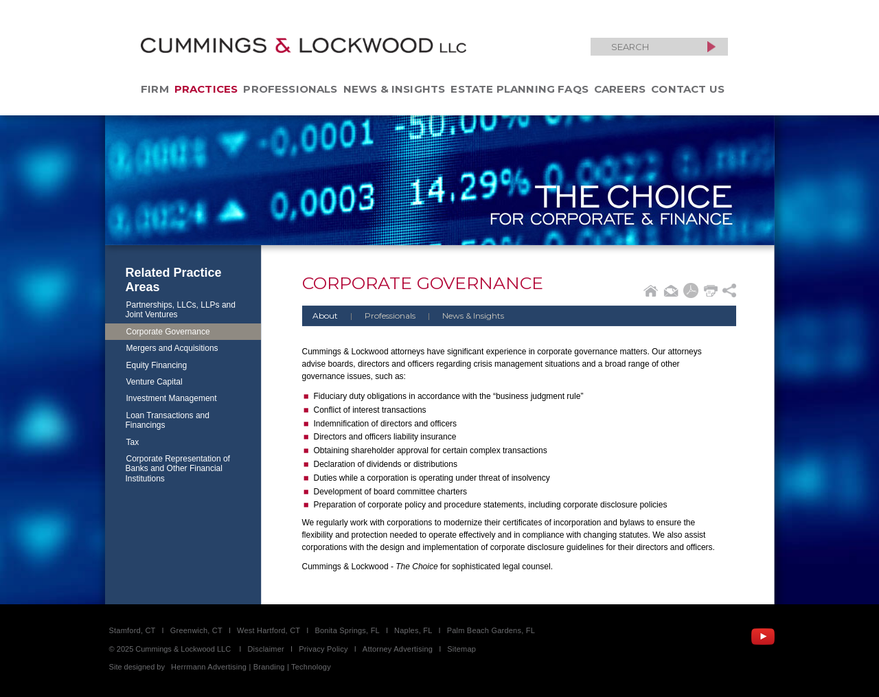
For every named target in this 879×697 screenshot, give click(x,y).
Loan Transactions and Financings (167, 420)
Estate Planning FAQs (519, 88)
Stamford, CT (132, 630)
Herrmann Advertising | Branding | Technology (251, 667)
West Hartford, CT (268, 630)
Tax (132, 442)
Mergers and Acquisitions (172, 348)
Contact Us (687, 88)
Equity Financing (156, 365)
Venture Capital (154, 382)
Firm (155, 88)
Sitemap (461, 649)
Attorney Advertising (398, 649)
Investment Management (171, 398)
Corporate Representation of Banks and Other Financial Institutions (178, 468)
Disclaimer (265, 649)
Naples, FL (413, 630)
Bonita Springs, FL (347, 630)
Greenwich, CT (196, 630)
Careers (620, 88)
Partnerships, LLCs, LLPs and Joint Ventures (181, 309)
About (325, 315)
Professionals (290, 88)
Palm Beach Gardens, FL (491, 630)
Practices (206, 88)
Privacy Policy (323, 649)
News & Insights (394, 88)
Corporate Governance (168, 331)
